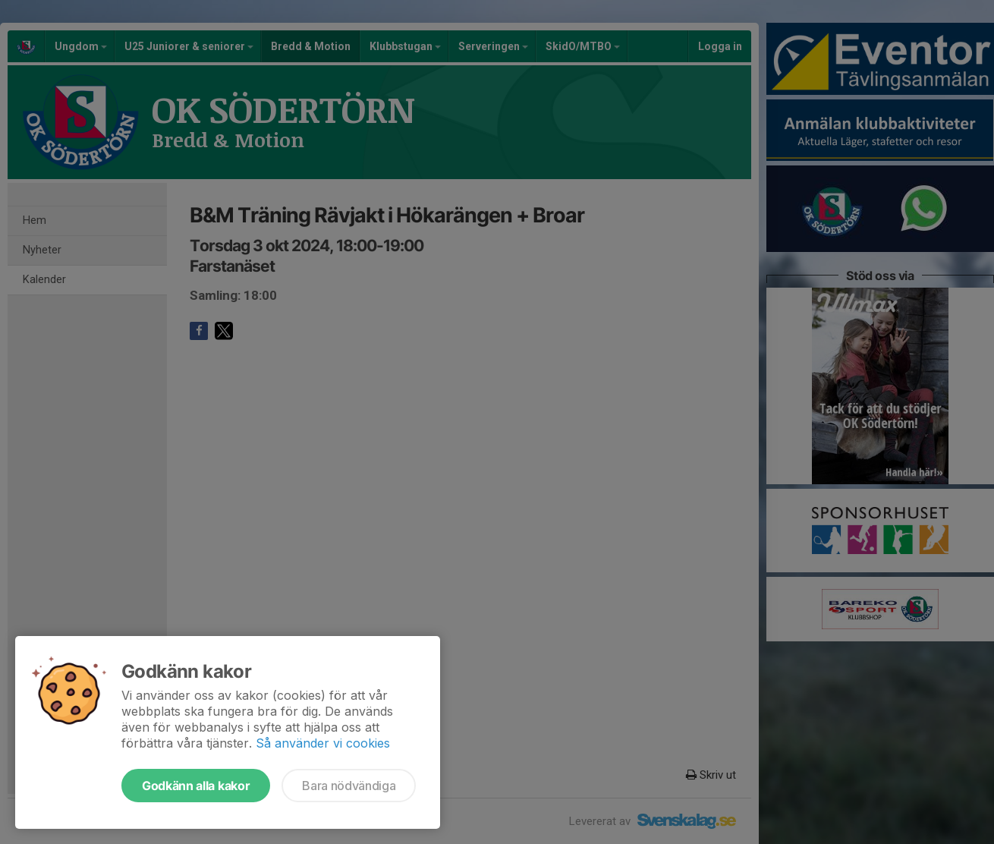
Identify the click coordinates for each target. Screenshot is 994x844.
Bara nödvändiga (348, 785)
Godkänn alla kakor (196, 785)
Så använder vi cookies (323, 743)
